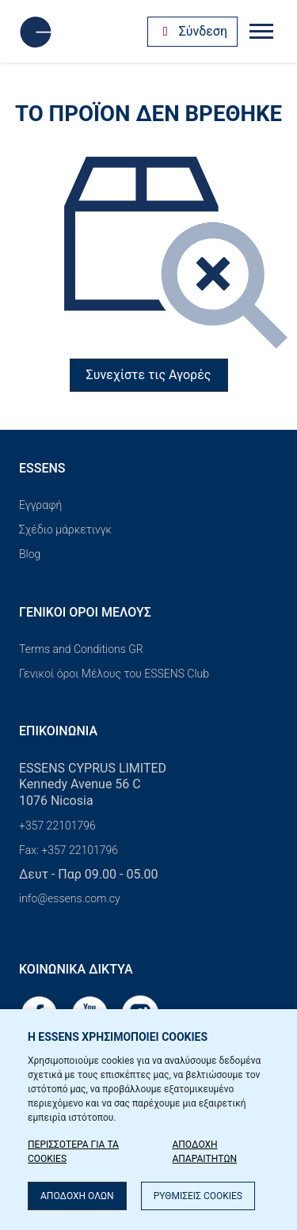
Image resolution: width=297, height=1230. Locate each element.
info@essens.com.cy (69, 898)
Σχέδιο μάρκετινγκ (65, 529)
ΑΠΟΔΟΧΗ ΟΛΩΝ (77, 1196)
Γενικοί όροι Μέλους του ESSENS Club (114, 673)
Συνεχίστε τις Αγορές (148, 374)
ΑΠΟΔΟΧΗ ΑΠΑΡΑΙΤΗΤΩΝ (204, 1151)
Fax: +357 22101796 (68, 850)
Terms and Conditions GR (81, 649)
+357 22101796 (57, 825)
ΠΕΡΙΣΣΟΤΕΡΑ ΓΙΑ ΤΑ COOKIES (73, 1151)
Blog (29, 554)
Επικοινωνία (58, 730)
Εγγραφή (40, 505)
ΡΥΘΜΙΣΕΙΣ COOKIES (198, 1196)
